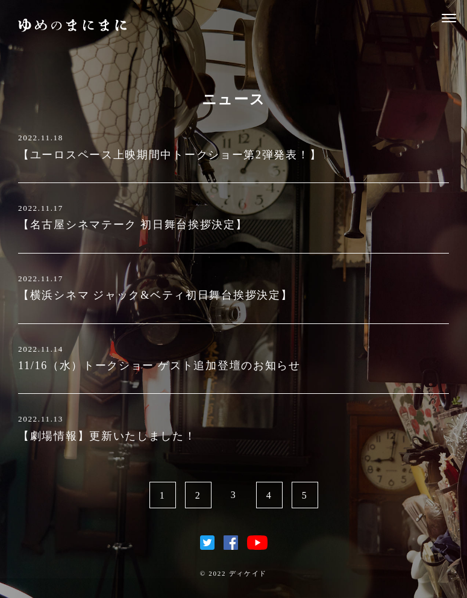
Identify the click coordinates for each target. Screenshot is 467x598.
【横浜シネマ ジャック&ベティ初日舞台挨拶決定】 (155, 295)
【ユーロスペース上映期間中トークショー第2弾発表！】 (169, 155)
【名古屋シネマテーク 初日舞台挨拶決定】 (133, 225)
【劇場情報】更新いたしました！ (107, 436)
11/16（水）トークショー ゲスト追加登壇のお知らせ (159, 366)
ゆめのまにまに (72, 25)
